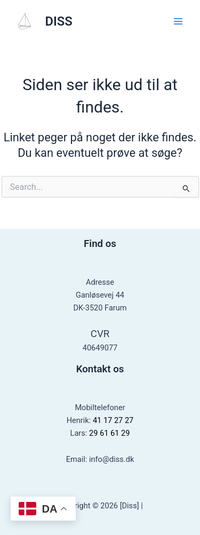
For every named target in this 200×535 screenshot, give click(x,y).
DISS (59, 21)
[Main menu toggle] (178, 21)
